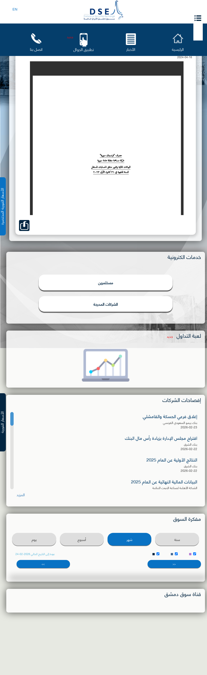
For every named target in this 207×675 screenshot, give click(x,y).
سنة (177, 539)
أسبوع (82, 539)
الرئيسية (178, 48)
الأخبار (130, 48)
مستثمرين (105, 282)
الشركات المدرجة (105, 304)
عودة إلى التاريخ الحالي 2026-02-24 (35, 554)
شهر (129, 539)
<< (174, 563)
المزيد (21, 494)
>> (43, 563)
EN (15, 9)
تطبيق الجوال (83, 49)
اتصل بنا (36, 48)
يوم (34, 539)
